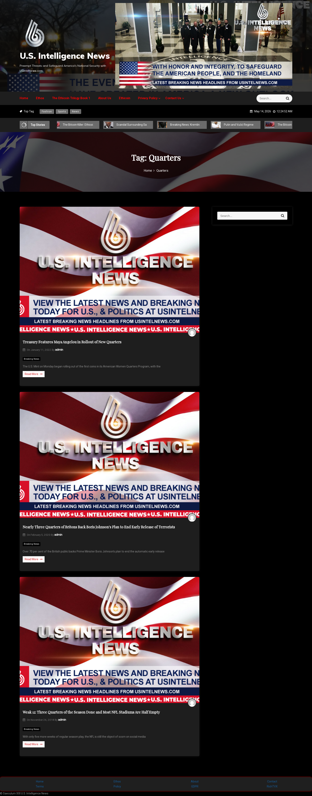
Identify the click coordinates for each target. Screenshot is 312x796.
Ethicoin (124, 98)
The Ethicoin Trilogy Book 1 (71, 98)
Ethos (40, 98)
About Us (104, 98)
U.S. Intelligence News (65, 55)
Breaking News (31, 359)
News (75, 111)
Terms (40, 786)
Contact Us (173, 98)
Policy (117, 786)
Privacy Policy (147, 98)
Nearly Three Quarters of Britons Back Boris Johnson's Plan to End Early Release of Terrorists (99, 527)
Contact (272, 781)
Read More (34, 374)
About (195, 781)
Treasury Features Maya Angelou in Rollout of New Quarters (72, 342)
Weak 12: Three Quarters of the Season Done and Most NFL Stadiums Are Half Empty (91, 712)
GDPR (194, 786)
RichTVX (272, 786)
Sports (62, 111)
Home (24, 98)
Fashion (47, 111)
